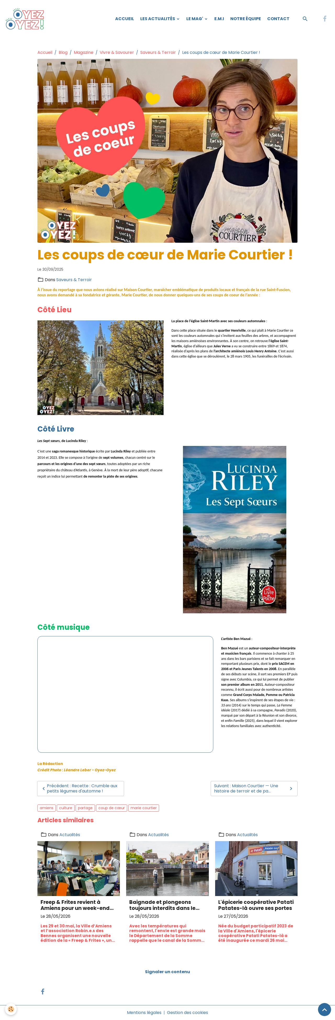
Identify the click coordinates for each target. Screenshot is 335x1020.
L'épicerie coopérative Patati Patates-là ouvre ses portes (256, 905)
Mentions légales (144, 1013)
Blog (63, 52)
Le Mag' (195, 19)
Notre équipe (245, 19)
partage (85, 808)
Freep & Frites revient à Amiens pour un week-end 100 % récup (75, 905)
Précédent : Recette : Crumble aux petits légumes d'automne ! (79, 788)
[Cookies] (11, 1009)
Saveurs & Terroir (158, 52)
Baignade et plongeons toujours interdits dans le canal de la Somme (162, 905)
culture (65, 808)
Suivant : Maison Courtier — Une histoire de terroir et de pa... (254, 788)
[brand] (26, 18)
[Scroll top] (324, 1009)
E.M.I (219, 19)
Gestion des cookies (187, 1013)
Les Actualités (158, 19)
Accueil (124, 19)
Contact (278, 19)
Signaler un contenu (167, 972)
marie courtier (144, 808)
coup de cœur (111, 808)
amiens (46, 808)
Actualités (69, 835)
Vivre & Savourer (117, 52)
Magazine (83, 52)
